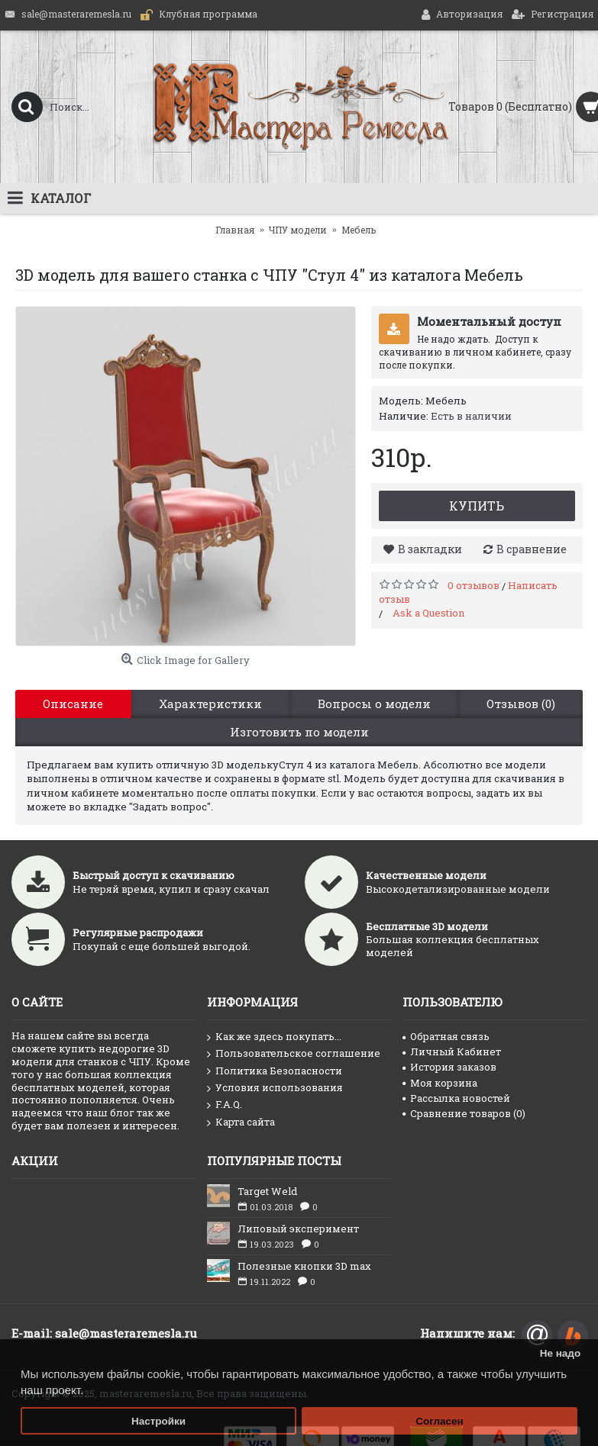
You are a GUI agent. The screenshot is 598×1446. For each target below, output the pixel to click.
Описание (73, 703)
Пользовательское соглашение (293, 1053)
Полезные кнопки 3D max (304, 1266)
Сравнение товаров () (463, 1113)
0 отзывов (473, 585)
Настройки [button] (158, 1421)
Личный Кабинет (451, 1051)
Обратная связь (446, 1036)
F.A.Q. (224, 1105)
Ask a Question (428, 613)
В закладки (430, 549)
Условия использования (275, 1088)
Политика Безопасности (274, 1071)
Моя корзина (439, 1083)
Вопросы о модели (374, 703)
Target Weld (267, 1191)
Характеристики (210, 703)
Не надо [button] (560, 1353)
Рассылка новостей (456, 1098)
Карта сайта (241, 1122)
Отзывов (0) (520, 703)
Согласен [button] (439, 1421)
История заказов (449, 1067)
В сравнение (531, 549)
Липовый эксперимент (298, 1228)
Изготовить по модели (299, 731)
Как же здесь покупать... (274, 1037)
